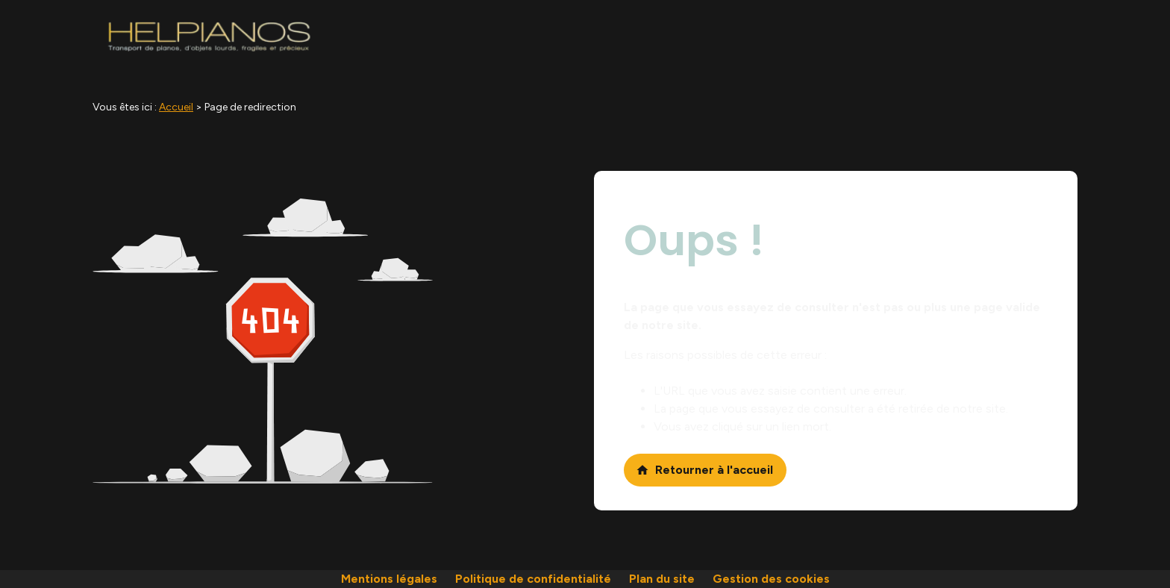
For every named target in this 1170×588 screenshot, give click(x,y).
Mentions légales (389, 579)
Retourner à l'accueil (704, 470)
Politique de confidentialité (533, 579)
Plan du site (662, 579)
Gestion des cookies (771, 579)
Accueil (176, 107)
